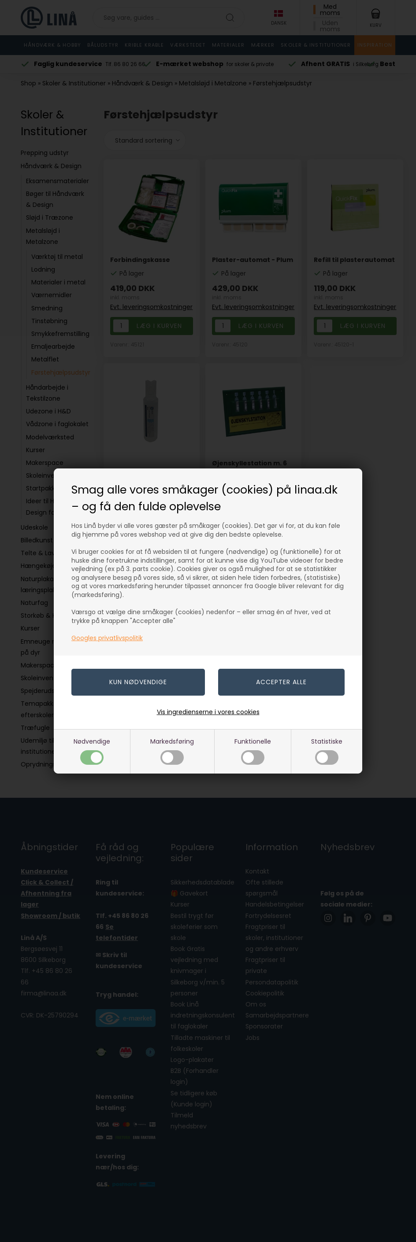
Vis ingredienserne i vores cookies (208, 712)
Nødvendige (92, 751)
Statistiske (326, 751)
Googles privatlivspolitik (107, 638)
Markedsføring (172, 751)
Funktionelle (252, 751)
